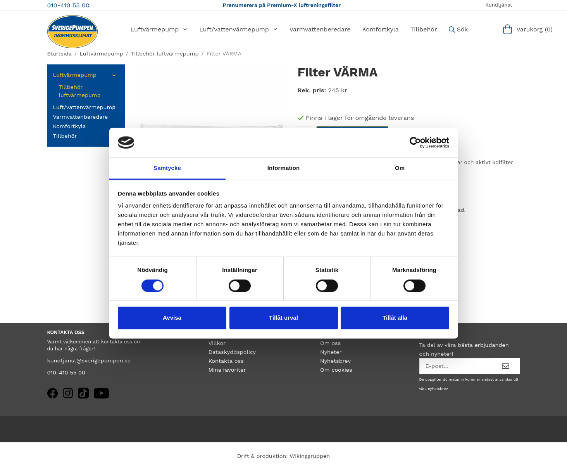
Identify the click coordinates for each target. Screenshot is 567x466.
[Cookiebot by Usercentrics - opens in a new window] (415, 142)
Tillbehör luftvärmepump (80, 91)
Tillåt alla (395, 318)
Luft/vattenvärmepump (238, 29)
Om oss (330, 343)
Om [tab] (400, 168)
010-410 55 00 (68, 5)
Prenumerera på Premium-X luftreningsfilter (282, 5)
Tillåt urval (283, 318)
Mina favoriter (227, 370)
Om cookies (336, 370)
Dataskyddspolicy (232, 352)
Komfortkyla (380, 29)
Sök (458, 29)
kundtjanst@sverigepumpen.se (89, 360)
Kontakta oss (226, 361)
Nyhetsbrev (335, 361)
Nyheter (330, 352)
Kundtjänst (498, 5)
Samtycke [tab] (167, 168)
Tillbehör (423, 29)
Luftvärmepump (159, 29)
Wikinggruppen (310, 456)
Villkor (217, 343)
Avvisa (172, 318)
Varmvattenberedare (320, 29)
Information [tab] (283, 168)
